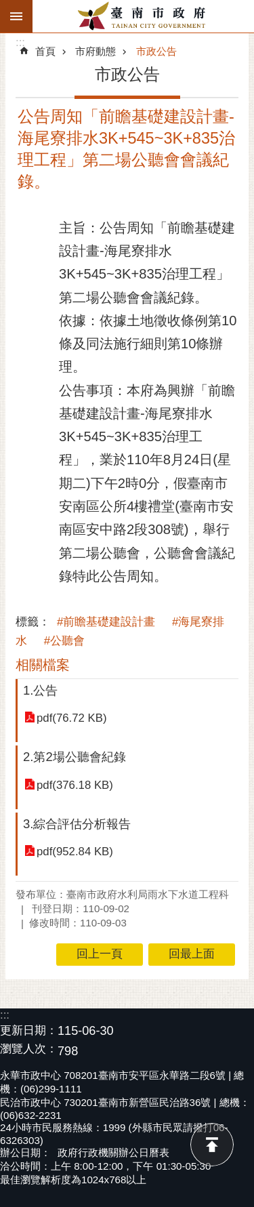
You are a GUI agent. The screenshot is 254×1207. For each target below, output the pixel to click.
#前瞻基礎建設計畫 (106, 621)
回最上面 (212, 1144)
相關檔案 (43, 664)
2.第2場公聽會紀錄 (74, 757)
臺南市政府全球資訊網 (143, 16)
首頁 (45, 51)
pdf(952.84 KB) (75, 851)
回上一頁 (100, 953)
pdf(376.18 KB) (75, 785)
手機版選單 (16, 16)
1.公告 (40, 690)
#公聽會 (64, 640)
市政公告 (156, 51)
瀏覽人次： (29, 1049)
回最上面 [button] (192, 953)
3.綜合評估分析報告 (77, 824)
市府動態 (95, 51)
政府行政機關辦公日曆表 (113, 1152)
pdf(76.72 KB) (72, 718)
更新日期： (29, 1030)
